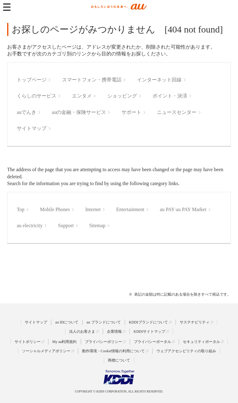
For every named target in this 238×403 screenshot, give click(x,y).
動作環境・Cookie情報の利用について (113, 351)
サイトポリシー (28, 342)
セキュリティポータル (201, 342)
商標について (119, 360)
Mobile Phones (55, 209)
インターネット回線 (159, 79)
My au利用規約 (64, 342)
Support (66, 225)
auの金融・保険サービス (79, 112)
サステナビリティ (194, 322)
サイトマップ (31, 128)
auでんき (26, 112)
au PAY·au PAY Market (183, 209)
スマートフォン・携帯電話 (91, 79)
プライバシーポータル (152, 342)
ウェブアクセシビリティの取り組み (186, 351)
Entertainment (130, 209)
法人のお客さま (82, 331)
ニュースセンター (176, 112)
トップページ (31, 79)
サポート (131, 112)
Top (20, 209)
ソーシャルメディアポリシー (46, 351)
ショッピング (122, 95)
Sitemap (97, 225)
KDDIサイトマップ (149, 331)
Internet (93, 209)
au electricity (29, 225)
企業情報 (114, 331)
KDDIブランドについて (148, 322)
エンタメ (82, 95)
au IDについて (66, 322)
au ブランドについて (103, 322)
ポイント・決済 (169, 95)
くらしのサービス (36, 95)
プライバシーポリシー (103, 342)
